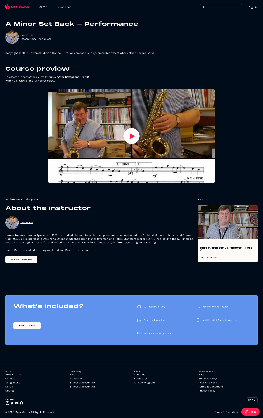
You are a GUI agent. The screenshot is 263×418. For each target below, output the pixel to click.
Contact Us (141, 378)
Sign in (253, 7)
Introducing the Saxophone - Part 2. (226, 249)
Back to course (27, 325)
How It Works (13, 374)
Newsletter (76, 378)
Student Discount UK (83, 382)
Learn (42, 6)
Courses (10, 378)
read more (82, 250)
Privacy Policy (207, 390)
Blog (72, 374)
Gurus (9, 386)
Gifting (9, 390)
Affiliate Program (144, 382)
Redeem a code (208, 382)
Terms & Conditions (211, 386)
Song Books (12, 382)
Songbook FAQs (208, 378)
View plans (64, 7)
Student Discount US (83, 386)
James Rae (26, 35)
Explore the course (21, 259)
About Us (139, 374)
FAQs (201, 374)
